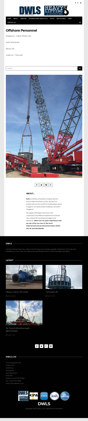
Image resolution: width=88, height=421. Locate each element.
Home (9, 18)
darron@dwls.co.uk (17, 386)
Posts (52, 18)
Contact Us (11, 22)
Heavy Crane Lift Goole (17, 292)
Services (23, 18)
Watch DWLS (61, 18)
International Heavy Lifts (38, 18)
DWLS (44, 406)
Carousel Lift (52, 292)
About (15, 18)
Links (70, 18)
